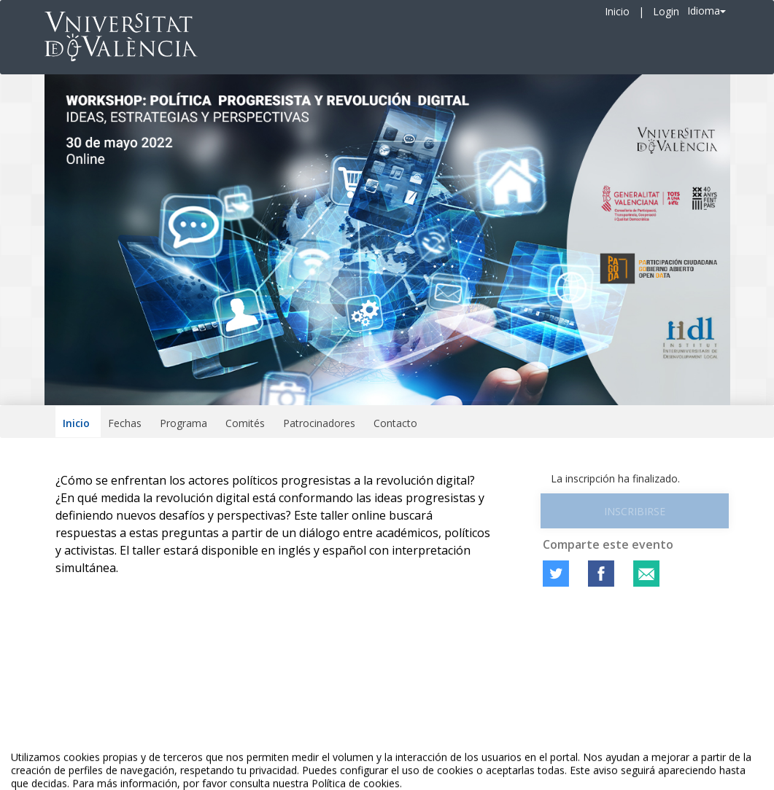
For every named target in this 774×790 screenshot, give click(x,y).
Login (666, 11)
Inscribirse (634, 511)
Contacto (395, 423)
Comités (245, 423)
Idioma (706, 10)
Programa (183, 423)
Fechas (125, 423)
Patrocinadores (319, 423)
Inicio (617, 11)
